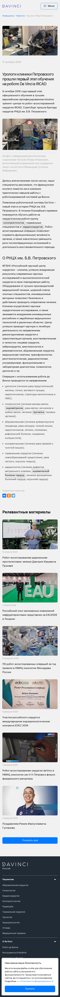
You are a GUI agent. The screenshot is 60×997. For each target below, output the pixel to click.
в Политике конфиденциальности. (37, 981)
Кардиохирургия (10, 896)
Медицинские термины (14, 933)
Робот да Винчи (10, 947)
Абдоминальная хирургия (15, 885)
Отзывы (6, 928)
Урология (7, 917)
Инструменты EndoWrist (14, 952)
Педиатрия (7, 906)
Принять (30, 989)
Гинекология (8, 890)
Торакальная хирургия (13, 912)
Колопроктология (11, 901)
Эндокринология (11, 922)
